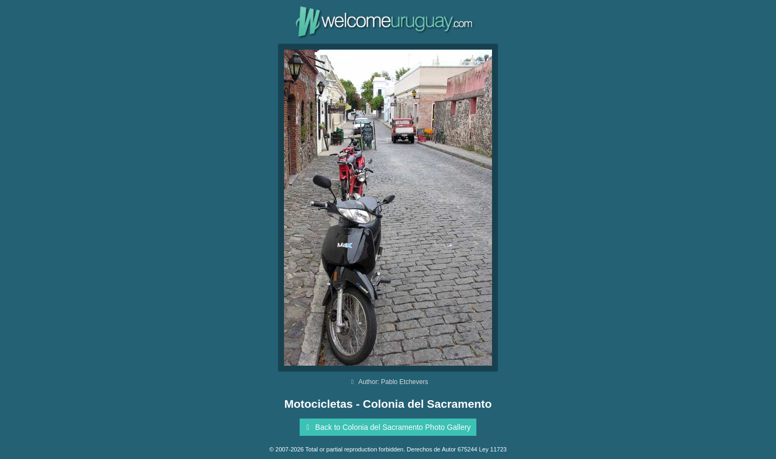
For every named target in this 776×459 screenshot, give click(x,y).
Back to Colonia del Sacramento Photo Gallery (386, 427)
